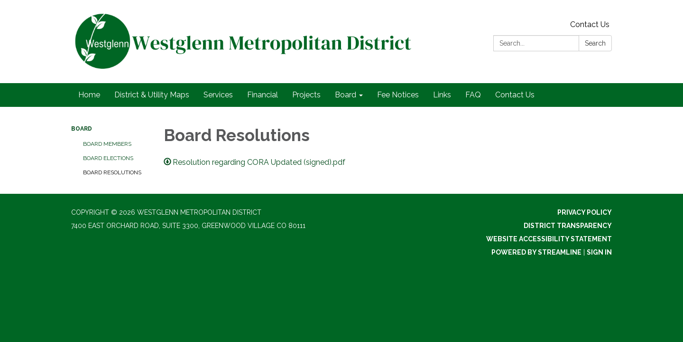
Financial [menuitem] (262, 94)
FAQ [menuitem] (473, 94)
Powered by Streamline (536, 252)
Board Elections (108, 158)
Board (81, 128)
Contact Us (589, 24)
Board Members (107, 144)
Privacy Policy (584, 212)
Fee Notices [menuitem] (398, 94)
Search (595, 43)
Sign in (599, 252)
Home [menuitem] (89, 94)
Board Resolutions (112, 172)
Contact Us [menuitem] (515, 94)
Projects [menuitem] (306, 94)
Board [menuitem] (345, 94)
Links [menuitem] (442, 94)
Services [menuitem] (218, 94)
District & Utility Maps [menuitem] (151, 94)
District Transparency (568, 225)
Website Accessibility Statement (549, 239)
